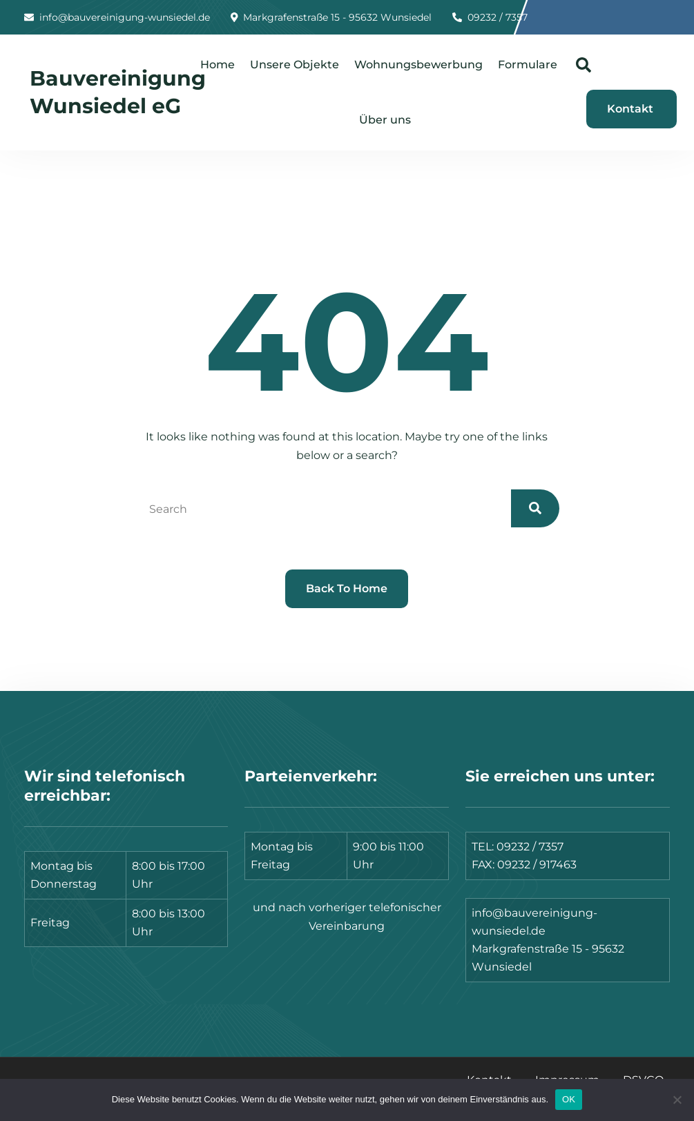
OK (568, 1099)
